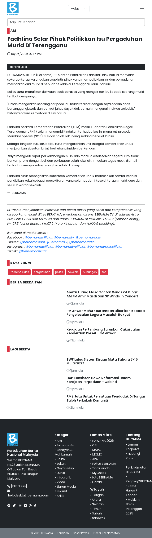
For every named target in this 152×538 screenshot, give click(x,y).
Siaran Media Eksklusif (65, 488)
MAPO (96, 450)
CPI (94, 445)
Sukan (61, 463)
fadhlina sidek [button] (19, 272)
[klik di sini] (19, 486)
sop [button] (104, 272)
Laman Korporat (133, 446)
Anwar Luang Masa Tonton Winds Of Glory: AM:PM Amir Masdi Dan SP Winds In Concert (102, 294)
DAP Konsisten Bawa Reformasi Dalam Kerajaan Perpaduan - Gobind (99, 380)
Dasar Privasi (81, 533)
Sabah (97, 513)
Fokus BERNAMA (104, 463)
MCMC (97, 454)
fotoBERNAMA (102, 477)
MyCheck (99, 473)
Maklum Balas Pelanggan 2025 (134, 506)
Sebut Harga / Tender (131, 490)
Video (61, 482)
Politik (61, 459)
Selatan (98, 504)
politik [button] (59, 272)
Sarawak (98, 518)
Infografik (64, 477)
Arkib (60, 496)
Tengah (98, 495)
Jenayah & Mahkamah (64, 452)
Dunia (61, 473)
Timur (96, 509)
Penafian (63, 533)
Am (59, 440)
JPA (95, 459)
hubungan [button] (90, 272)
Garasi (97, 482)
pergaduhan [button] (42, 272)
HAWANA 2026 (103, 440)
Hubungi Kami (133, 455)
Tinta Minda (101, 468)
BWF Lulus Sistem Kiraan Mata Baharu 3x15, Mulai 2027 (102, 361)
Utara (96, 499)
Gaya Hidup (65, 468)
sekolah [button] (73, 272)
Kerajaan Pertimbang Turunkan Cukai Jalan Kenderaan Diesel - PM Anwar (103, 331)
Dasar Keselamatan (106, 533)
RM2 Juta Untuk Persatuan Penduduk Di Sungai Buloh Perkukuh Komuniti (106, 398)
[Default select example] (78, 8)
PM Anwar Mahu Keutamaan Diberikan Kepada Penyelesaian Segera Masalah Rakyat (106, 313)
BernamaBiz (66, 445)
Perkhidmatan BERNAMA (136, 469)
